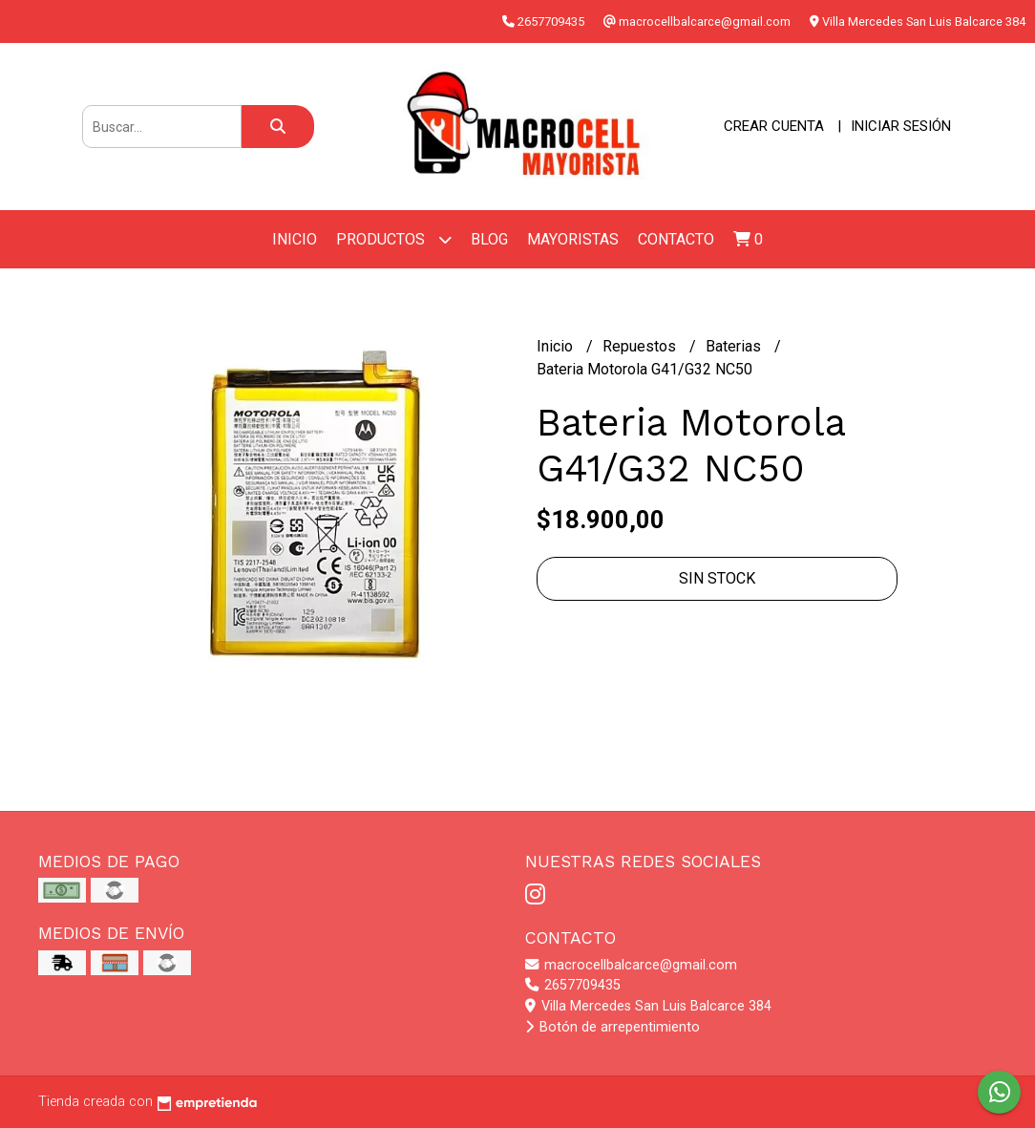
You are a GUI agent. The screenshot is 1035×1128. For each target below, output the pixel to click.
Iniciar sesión (901, 126)
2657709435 (573, 985)
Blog (489, 239)
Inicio (294, 239)
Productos (394, 239)
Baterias (735, 346)
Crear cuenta (774, 126)
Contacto (676, 239)
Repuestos (641, 346)
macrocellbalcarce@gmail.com (631, 965)
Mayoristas (573, 239)
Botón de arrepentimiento (612, 1027)
